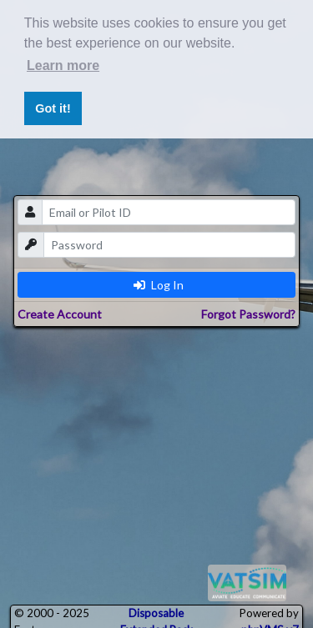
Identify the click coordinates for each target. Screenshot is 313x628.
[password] (169, 245)
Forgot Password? (248, 314)
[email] (169, 212)
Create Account (60, 314)
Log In (159, 285)
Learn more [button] (63, 65)
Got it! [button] (52, 108)
